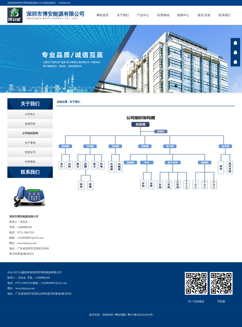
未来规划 (30, 161)
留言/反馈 (204, 15)
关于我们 (123, 15)
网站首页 (103, 15)
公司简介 (30, 114)
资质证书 (30, 152)
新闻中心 (183, 15)
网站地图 (120, 314)
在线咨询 (235, 42)
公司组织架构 (30, 133)
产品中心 (143, 15)
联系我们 (225, 15)
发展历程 (30, 123)
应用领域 (163, 15)
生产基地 (30, 142)
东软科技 (107, 314)
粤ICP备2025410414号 (140, 314)
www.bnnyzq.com (27, 243)
